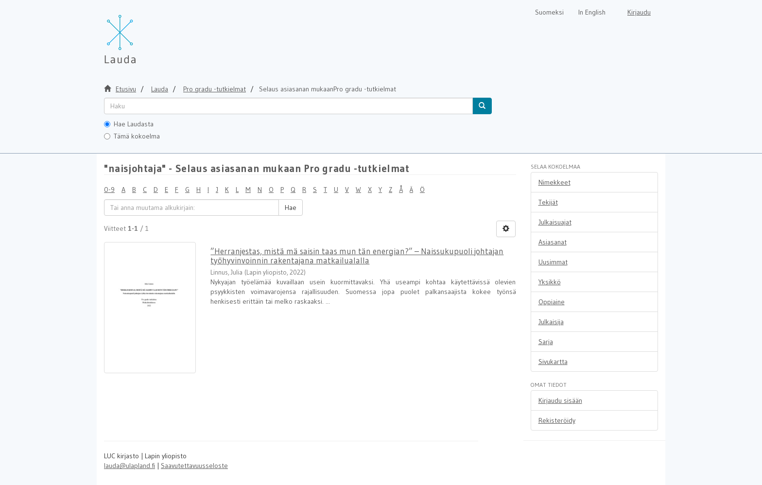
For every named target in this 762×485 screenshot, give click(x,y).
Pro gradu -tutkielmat (214, 89)
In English (592, 12)
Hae (290, 207)
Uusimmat (553, 262)
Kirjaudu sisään (560, 400)
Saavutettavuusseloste (194, 465)
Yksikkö (549, 281)
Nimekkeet (554, 182)
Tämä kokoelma (132, 136)
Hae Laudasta (129, 124)
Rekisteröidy (556, 420)
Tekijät (548, 202)
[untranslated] (288, 106)
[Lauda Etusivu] (140, 34)
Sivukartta (553, 361)
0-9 (109, 189)
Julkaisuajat (555, 222)
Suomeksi (549, 12)
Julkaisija (551, 321)
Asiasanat (552, 242)
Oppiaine (551, 301)
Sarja (545, 341)
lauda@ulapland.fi (129, 465)
